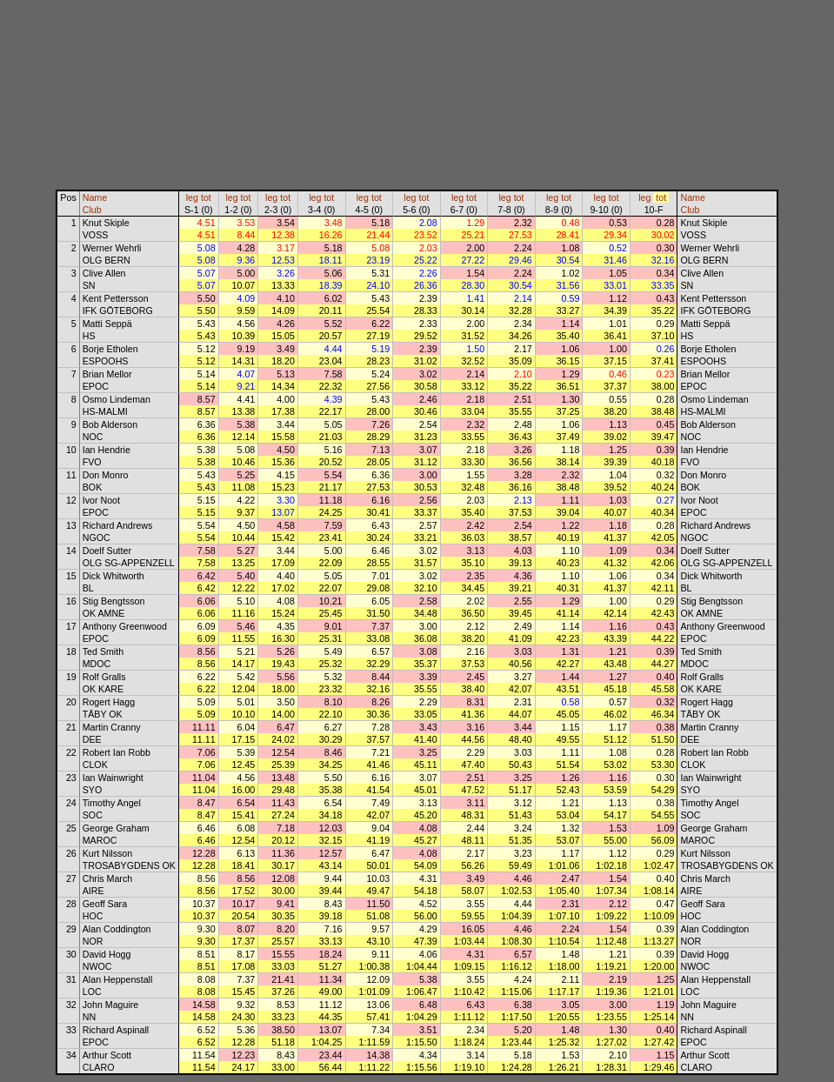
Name (95, 197)
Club (92, 209)
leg (192, 197)
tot (206, 197)
